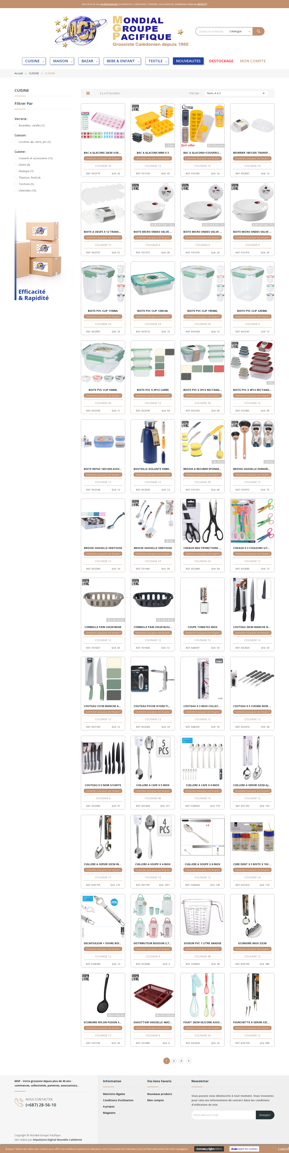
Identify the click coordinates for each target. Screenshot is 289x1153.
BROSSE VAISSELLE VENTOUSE (103, 548)
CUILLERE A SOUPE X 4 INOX (152, 864)
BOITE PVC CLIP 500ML (103, 390)
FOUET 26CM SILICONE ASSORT (202, 1022)
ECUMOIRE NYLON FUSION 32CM (103, 1022)
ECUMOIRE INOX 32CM (252, 943)
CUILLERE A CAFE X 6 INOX (202, 785)
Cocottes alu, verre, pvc (35, 142)
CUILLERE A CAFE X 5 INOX (152, 785)
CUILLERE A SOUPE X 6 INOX (202, 864)
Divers (24, 164)
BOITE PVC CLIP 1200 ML (152, 311)
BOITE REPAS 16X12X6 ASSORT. (103, 469)
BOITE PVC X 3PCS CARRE (153, 390)
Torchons (26, 184)
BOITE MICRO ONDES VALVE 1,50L (153, 231)
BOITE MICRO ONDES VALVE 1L (202, 231)
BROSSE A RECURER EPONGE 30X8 (202, 469)
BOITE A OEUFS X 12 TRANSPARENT (103, 231)
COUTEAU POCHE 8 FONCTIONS (153, 706)
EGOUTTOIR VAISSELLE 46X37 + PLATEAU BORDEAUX (153, 1022)
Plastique (26, 171)
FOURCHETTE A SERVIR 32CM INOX (252, 1022)
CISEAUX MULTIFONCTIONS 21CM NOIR (202, 548)
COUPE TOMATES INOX (202, 627)
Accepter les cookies (244, 1149)
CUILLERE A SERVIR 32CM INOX (103, 864)
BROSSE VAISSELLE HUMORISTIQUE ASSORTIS (252, 469)
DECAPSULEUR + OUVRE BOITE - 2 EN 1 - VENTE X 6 (103, 943)
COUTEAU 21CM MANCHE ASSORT (103, 706)
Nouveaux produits (159, 1094)
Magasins (109, 1112)
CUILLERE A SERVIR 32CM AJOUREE (252, 785)
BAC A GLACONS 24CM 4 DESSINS (103, 152)
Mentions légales (114, 1094)
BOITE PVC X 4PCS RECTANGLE (252, 390)
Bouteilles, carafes (32, 125)
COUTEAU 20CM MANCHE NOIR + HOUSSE (252, 627)
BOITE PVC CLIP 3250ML (252, 311)
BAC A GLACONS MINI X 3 (153, 152)
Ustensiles (27, 190)
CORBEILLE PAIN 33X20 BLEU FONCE (153, 627)
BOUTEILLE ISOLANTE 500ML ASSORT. (153, 469)
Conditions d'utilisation (118, 1100)
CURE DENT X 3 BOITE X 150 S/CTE (252, 864)
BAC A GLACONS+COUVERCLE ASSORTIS (202, 152)
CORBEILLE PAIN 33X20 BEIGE (103, 627)
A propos (108, 1106)
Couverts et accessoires (36, 158)
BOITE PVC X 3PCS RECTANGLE (202, 390)
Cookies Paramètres (209, 1149)
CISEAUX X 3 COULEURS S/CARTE (252, 548)
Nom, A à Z (236, 93)
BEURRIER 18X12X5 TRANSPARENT (252, 152)
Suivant (188, 1061)
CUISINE (22, 91)
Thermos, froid (29, 177)
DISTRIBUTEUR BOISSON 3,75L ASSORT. (153, 943)
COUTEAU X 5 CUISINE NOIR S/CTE (252, 706)
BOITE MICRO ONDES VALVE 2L (252, 231)
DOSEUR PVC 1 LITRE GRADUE (202, 943)
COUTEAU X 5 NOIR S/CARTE (103, 785)
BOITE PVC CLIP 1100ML (103, 311)
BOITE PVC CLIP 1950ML (202, 311)
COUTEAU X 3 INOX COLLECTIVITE (202, 706)
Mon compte (155, 1100)
